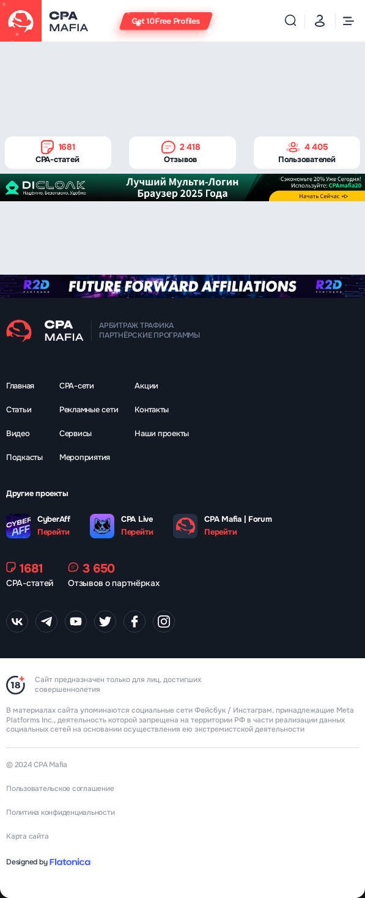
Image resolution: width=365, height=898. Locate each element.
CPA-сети (76, 385)
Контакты (152, 409)
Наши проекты (162, 433)
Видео (18, 433)
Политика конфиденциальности (60, 812)
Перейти (53, 532)
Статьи (18, 409)
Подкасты (24, 457)
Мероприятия (84, 457)
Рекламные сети (88, 409)
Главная (20, 385)
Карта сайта (27, 836)
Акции (146, 385)
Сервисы (75, 433)
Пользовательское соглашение (60, 788)
